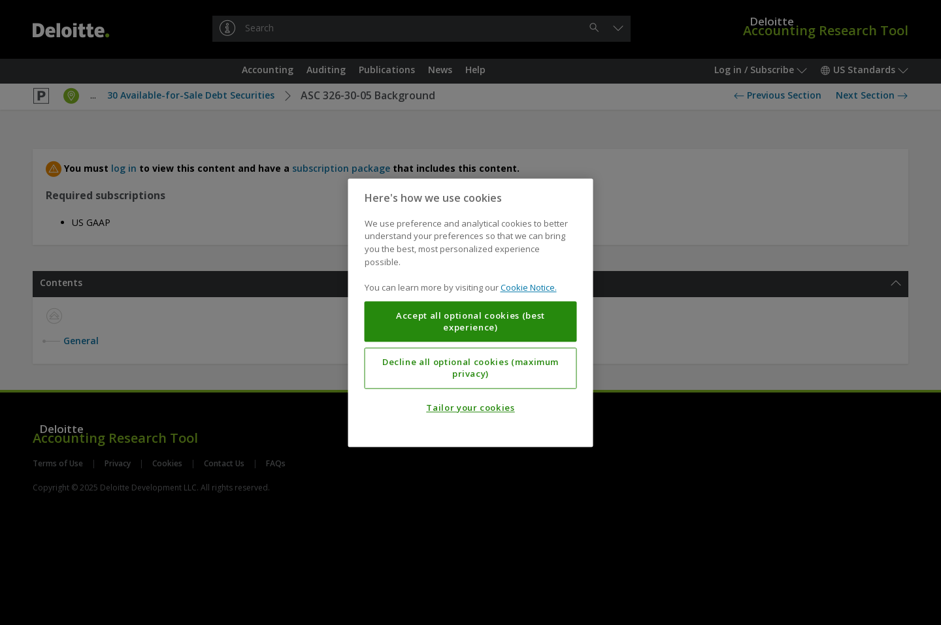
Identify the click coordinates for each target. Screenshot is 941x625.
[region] (470, 312)
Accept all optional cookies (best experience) (470, 321)
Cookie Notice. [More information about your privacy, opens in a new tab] (529, 287)
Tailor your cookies (470, 407)
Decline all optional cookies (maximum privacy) (470, 367)
